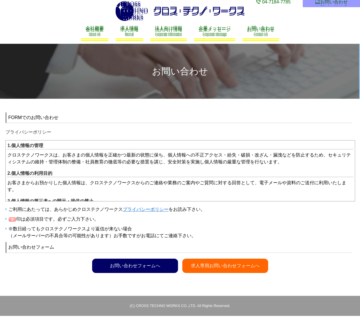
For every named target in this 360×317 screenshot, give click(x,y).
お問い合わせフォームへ (135, 265)
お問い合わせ (331, 3)
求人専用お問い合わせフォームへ (225, 265)
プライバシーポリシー (146, 209)
